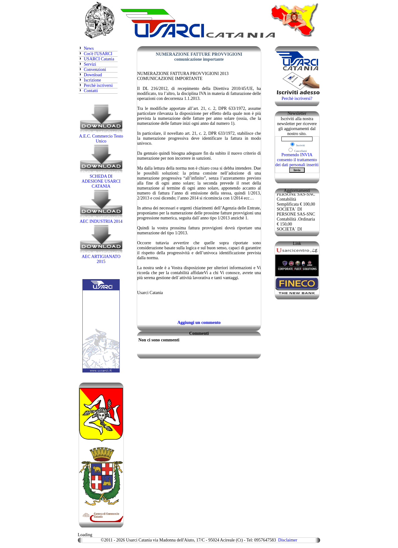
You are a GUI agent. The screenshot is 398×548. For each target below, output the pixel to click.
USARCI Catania (99, 59)
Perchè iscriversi (96, 85)
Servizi (90, 64)
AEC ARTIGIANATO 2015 (101, 257)
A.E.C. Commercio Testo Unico (101, 136)
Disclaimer (287, 540)
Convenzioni (95, 69)
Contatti (91, 90)
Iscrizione (90, 80)
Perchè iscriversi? (296, 98)
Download (93, 75)
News (86, 48)
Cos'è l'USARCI (96, 53)
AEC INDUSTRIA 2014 (101, 219)
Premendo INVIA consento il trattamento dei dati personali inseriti (297, 159)
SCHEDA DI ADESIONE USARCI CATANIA (101, 179)
